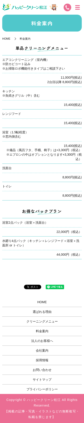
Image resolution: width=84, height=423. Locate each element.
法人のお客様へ (42, 341)
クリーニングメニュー (42, 321)
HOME (6, 38)
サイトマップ (42, 379)
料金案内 (42, 331)
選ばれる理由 (42, 312)
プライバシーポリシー (42, 389)
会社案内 (42, 350)
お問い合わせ (42, 370)
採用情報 (42, 360)
